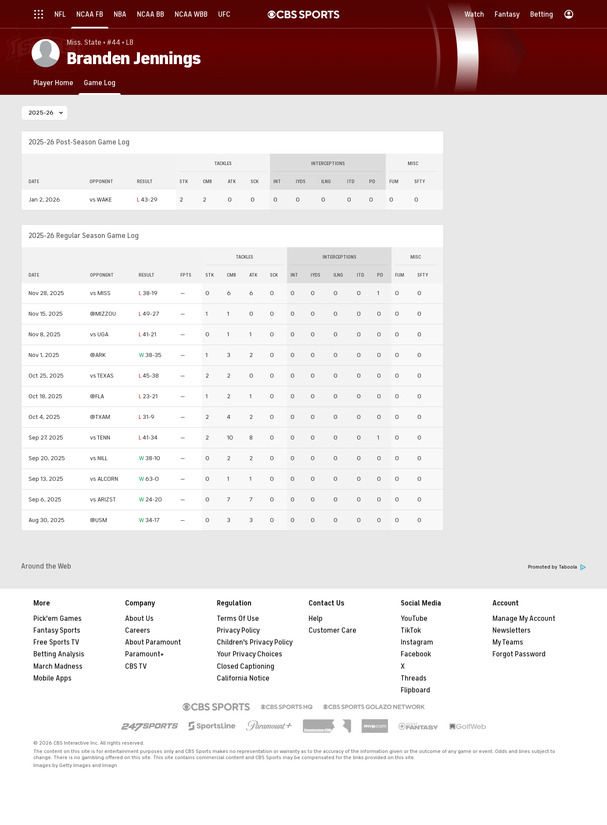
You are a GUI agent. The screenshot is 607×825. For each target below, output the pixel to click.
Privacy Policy (238, 630)
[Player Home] (53, 83)
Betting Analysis (58, 654)
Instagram (417, 642)
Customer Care (332, 630)
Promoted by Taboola (557, 567)
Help (316, 618)
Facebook (416, 654)
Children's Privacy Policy (255, 642)
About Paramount (153, 642)
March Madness (58, 666)
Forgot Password (519, 654)
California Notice (243, 678)
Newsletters (511, 630)
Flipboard (415, 690)
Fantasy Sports (56, 630)
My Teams (507, 642)
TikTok (411, 630)
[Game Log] (100, 83)
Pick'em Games (57, 618)
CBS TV (136, 666)
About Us (139, 618)
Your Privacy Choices (249, 654)
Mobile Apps (52, 678)
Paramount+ (144, 654)
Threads (414, 678)
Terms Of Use (238, 618)
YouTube (414, 618)
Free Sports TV (56, 642)
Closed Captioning (245, 666)
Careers (137, 630)
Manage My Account (523, 618)
